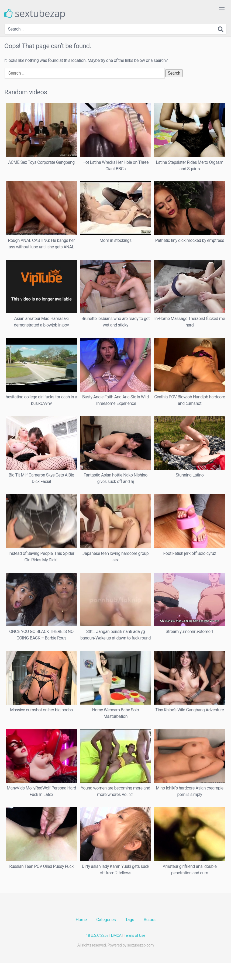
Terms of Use (134, 935)
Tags (129, 919)
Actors (150, 919)
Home (81, 919)
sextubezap (34, 13)
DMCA (116, 935)
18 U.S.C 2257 (97, 935)
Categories (106, 919)
